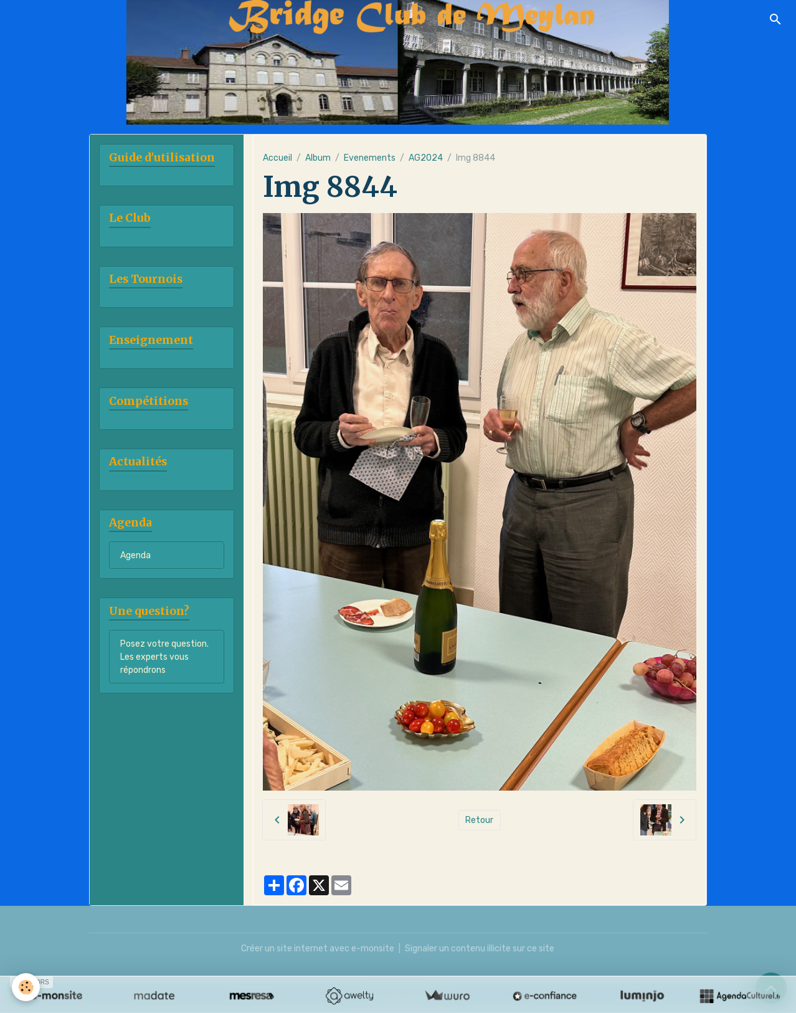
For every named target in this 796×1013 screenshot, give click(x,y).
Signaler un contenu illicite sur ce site (479, 948)
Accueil (277, 158)
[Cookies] (26, 987)
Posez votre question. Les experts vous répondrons (164, 657)
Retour (479, 820)
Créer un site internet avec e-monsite (317, 948)
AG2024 (426, 158)
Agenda (135, 555)
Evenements (370, 158)
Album (318, 158)
